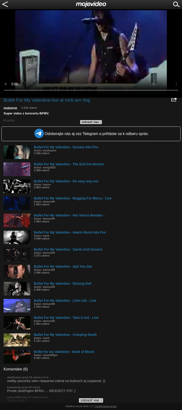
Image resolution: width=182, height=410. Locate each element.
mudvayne (10, 107)
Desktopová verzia (106, 406)
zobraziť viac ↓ (91, 122)
